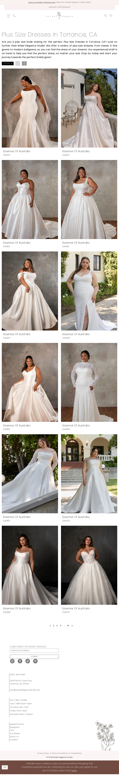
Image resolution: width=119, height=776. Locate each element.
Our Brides (15, 735)
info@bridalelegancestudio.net (25, 692)
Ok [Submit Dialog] (5, 769)
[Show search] (105, 16)
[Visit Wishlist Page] (111, 16)
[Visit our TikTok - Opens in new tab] (27, 662)
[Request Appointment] (59, 8)
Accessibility (76, 755)
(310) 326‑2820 (17, 676)
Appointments (17, 726)
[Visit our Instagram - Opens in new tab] (12, 662)
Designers (15, 729)
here (74, 772)
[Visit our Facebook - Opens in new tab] (20, 662)
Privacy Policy (43, 755)
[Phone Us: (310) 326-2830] (14, 16)
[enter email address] (34, 651)
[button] (8, 16)
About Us (14, 738)
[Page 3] (56, 626)
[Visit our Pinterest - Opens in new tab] (35, 662)
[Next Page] (73, 626)
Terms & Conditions (60, 755)
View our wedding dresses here (39, 3)
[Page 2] (52, 626)
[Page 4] (60, 626)
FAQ (12, 732)
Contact (14, 741)
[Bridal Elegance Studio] (59, 16)
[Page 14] (69, 626)
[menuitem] (8, 16)
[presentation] (30, 108)
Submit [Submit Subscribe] (34, 658)
